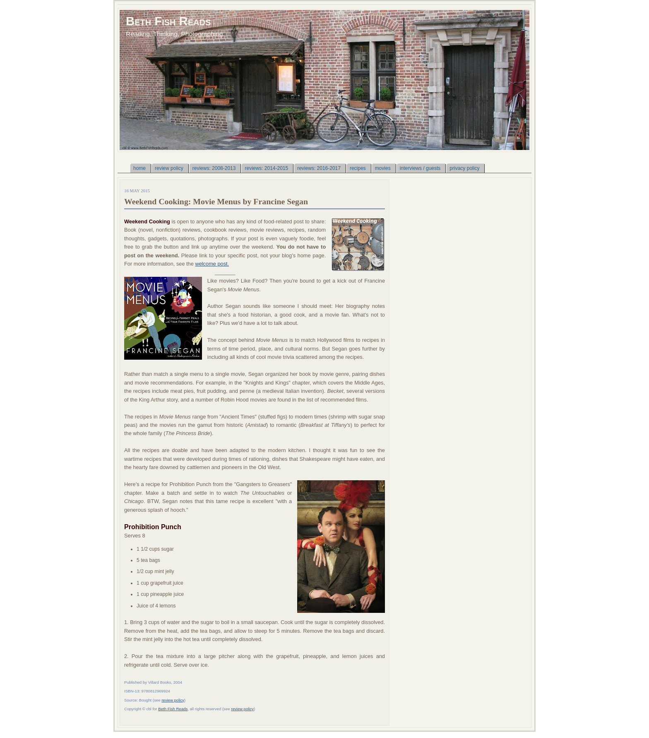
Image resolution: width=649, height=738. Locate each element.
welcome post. (212, 264)
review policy (172, 700)
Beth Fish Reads (168, 21)
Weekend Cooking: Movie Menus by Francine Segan (216, 201)
